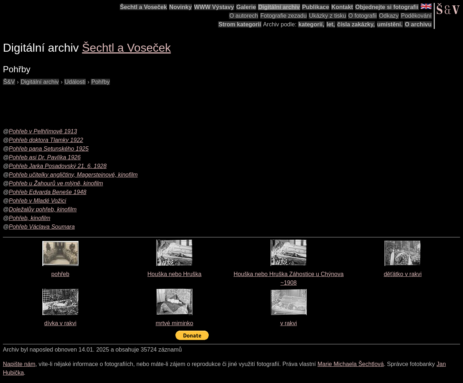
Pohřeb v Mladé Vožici (37, 201)
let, (331, 24)
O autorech (243, 16)
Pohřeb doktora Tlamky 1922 (46, 140)
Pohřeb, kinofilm (29, 218)
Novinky (180, 7)
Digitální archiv (279, 7)
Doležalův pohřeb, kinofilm (43, 209)
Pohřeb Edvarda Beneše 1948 (47, 192)
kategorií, (311, 24)
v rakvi (288, 323)
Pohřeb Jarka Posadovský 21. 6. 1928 (57, 166)
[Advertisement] (134, 102)
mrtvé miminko (174, 323)
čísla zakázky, (356, 24)
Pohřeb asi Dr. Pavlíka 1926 (45, 157)
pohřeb (60, 274)
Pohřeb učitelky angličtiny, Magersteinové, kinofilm (73, 175)
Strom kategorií (239, 24)
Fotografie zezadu (283, 16)
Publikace (315, 7)
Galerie (246, 7)
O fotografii (362, 16)
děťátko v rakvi (403, 274)
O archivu (418, 24)
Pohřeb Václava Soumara (42, 227)
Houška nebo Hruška (174, 274)
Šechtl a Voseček (143, 7)
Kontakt (342, 7)
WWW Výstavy (214, 7)
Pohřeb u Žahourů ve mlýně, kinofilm (56, 183)
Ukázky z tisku (327, 16)
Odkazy (389, 16)
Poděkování (416, 16)
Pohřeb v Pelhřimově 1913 (43, 131)
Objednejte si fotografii (386, 7)
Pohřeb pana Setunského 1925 (49, 149)
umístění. (390, 24)
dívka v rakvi (60, 323)
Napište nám (19, 364)
